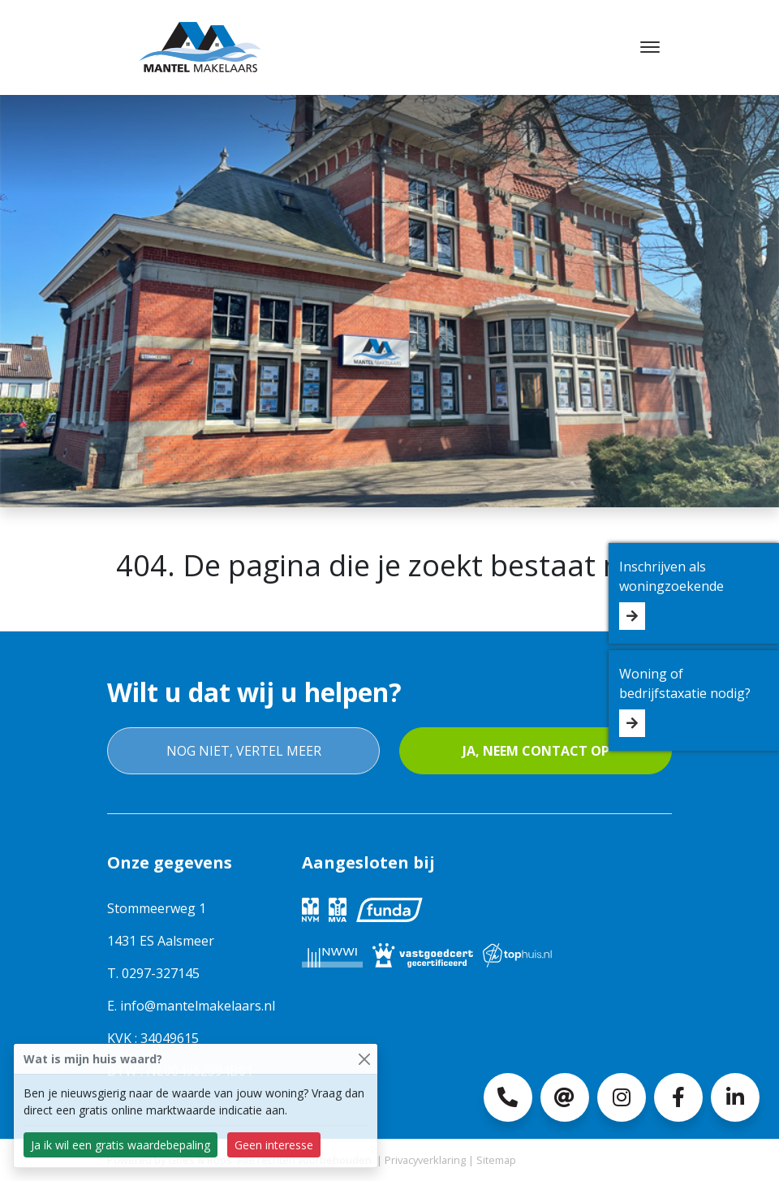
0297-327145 (161, 973)
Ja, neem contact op (536, 751)
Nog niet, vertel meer (243, 751)
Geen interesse (274, 1145)
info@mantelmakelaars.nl (197, 1006)
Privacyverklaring (425, 1160)
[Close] (363, 1058)
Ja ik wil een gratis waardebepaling (120, 1145)
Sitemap (496, 1160)
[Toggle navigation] (649, 47)
